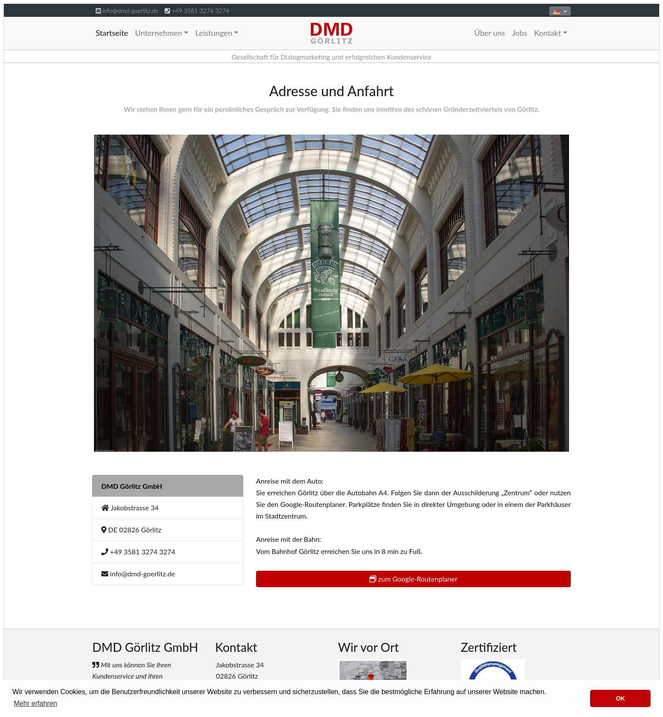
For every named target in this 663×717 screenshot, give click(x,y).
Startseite (112, 33)
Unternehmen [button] (158, 33)
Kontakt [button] (547, 33)
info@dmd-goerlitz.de (130, 10)
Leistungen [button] (213, 33)
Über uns (489, 33)
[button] (560, 11)
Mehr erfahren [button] (35, 703)
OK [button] (620, 698)
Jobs (519, 33)
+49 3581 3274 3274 (200, 10)
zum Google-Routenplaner (413, 579)
